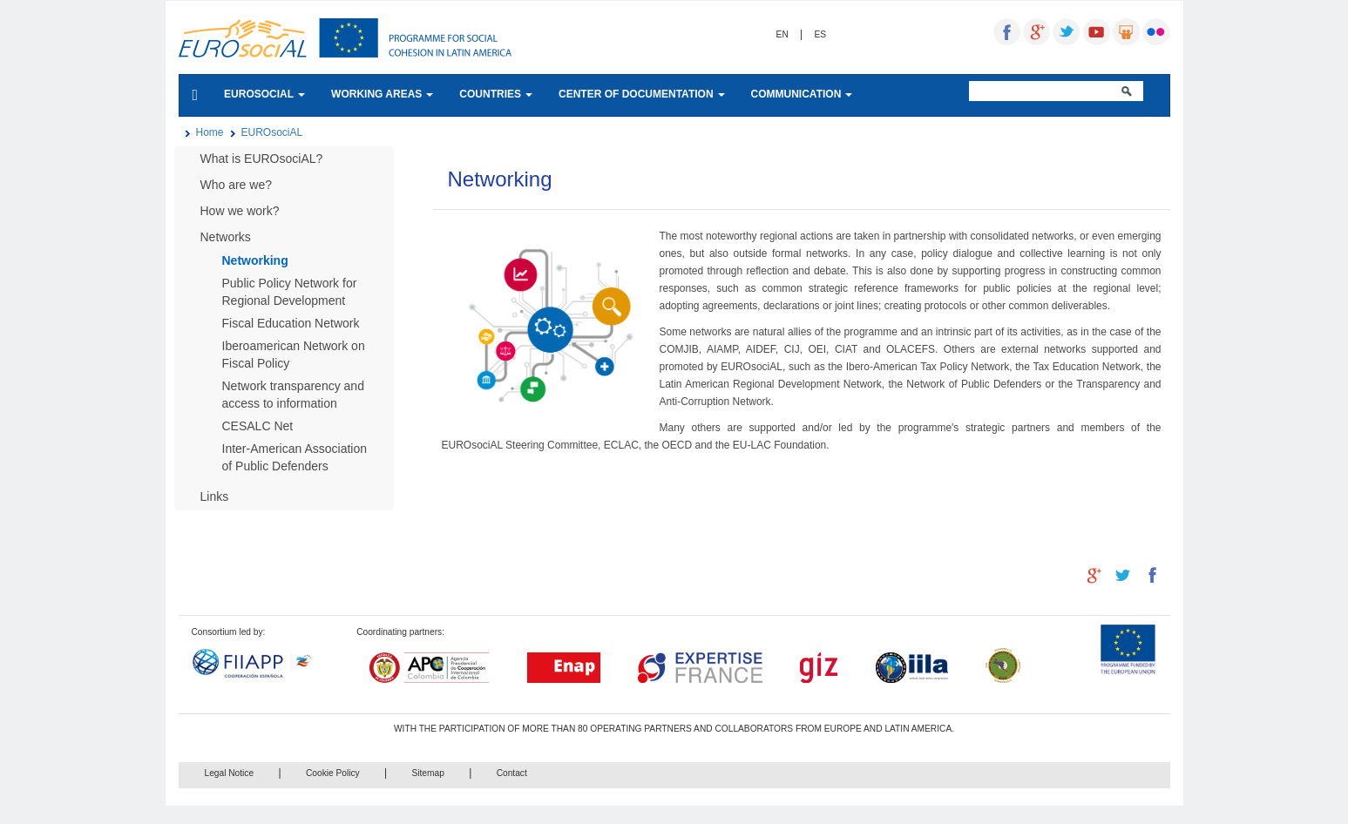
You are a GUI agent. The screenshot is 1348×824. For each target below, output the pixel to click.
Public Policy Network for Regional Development (289, 291)
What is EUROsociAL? (261, 158)
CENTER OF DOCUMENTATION (642, 94)
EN (782, 34)
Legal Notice (229, 773)
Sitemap (427, 773)
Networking (255, 260)
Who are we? (236, 185)
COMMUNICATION (802, 94)
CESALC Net (258, 426)
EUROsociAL (272, 132)
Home (210, 132)
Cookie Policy (333, 773)
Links (214, 496)
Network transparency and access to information (293, 394)
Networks (225, 237)
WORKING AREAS (382, 94)
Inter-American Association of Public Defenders (295, 457)
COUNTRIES (495, 94)
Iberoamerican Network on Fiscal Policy (293, 354)
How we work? (240, 211)
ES (821, 34)
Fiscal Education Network (291, 323)
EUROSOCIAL (264, 94)
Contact (512, 773)
